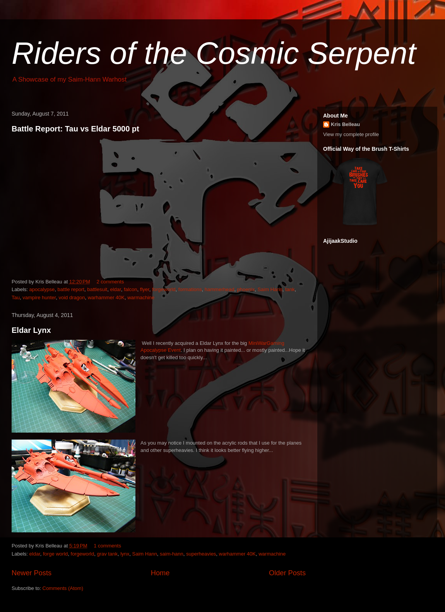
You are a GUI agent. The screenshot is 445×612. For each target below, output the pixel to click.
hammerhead (219, 289)
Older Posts (287, 573)
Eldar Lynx (31, 330)
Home (160, 573)
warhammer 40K (106, 297)
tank (290, 289)
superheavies (201, 554)
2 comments (110, 282)
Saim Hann (269, 289)
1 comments (107, 546)
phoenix (246, 289)
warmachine (140, 297)
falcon (130, 289)
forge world (55, 554)
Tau (16, 297)
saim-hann (171, 554)
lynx (124, 554)
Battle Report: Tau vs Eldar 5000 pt (75, 128)
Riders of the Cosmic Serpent (214, 53)
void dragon (71, 297)
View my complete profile (351, 134)
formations (190, 289)
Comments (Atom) (63, 588)
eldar (115, 289)
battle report (71, 289)
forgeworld (164, 289)
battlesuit (97, 289)
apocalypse (42, 289)
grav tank (107, 554)
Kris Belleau (345, 124)
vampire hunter (39, 297)
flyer (144, 289)
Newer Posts (31, 573)
